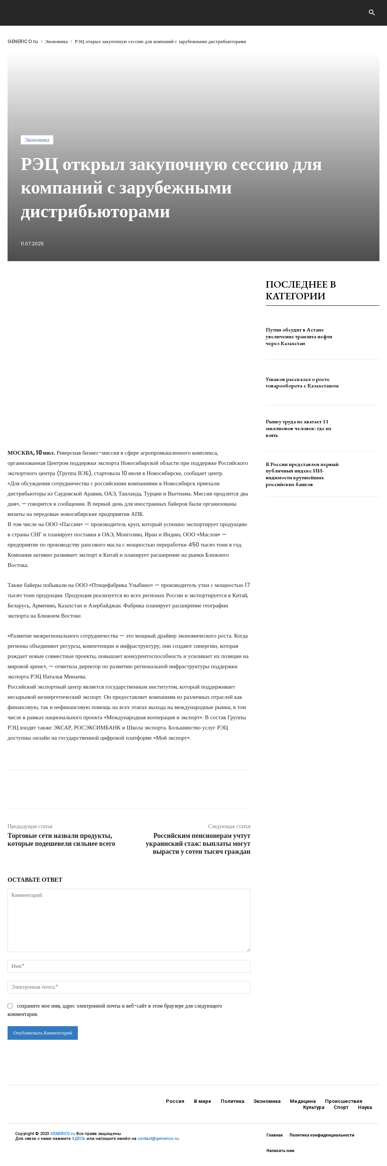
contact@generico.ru (158, 1138)
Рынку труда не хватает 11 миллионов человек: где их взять (297, 428)
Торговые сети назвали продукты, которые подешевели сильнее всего (61, 839)
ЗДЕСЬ (78, 1138)
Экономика (56, 41)
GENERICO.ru (23, 41)
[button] (371, 13)
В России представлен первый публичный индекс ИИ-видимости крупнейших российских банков (301, 474)
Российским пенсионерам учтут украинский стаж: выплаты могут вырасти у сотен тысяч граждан (198, 843)
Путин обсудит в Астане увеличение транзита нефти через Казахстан (298, 336)
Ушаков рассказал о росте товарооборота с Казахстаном (302, 382)
